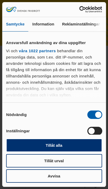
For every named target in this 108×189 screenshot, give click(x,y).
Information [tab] (43, 24)
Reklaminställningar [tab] (81, 24)
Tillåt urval (54, 161)
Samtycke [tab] (15, 24)
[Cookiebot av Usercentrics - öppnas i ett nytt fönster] (79, 9)
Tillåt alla (54, 145)
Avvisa (54, 176)
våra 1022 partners (37, 51)
